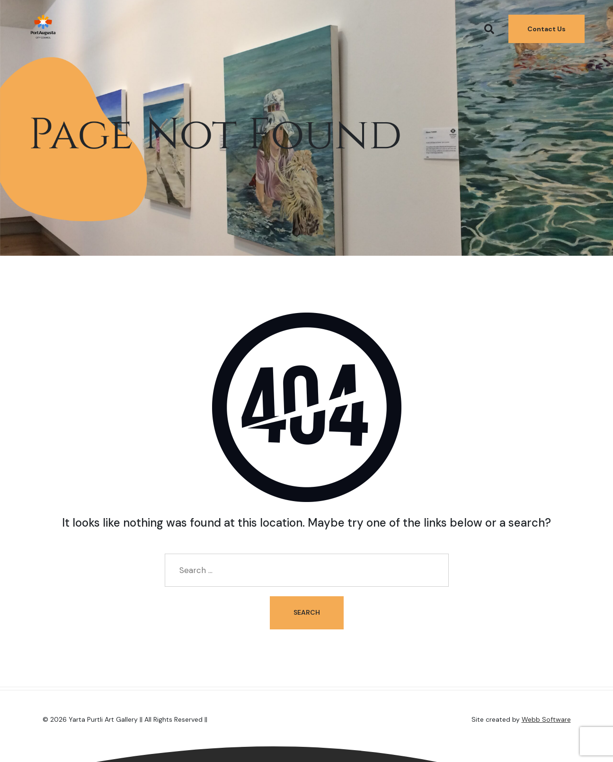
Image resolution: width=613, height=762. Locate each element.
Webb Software (546, 719)
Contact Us (546, 26)
